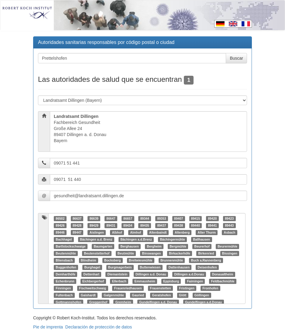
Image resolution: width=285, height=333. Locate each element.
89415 (195, 218)
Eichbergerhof (93, 281)
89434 (127, 225)
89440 (195, 225)
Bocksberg (112, 260)
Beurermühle (227, 246)
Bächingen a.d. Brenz (96, 239)
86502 (60, 218)
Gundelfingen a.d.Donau (203, 302)
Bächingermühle (172, 239)
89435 (144, 225)
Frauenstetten (160, 288)
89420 (212, 218)
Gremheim (123, 302)
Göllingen (201, 295)
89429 (94, 225)
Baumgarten (103, 246)
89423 (229, 218)
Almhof (135, 232)
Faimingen (195, 281)
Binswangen (151, 253)
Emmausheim (144, 281)
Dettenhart (92, 274)
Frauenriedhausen (128, 288)
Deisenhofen (207, 267)
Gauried (138, 295)
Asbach (229, 232)
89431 (110, 225)
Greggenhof (98, 302)
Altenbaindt (158, 232)
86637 (77, 218)
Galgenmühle (114, 295)
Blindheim (88, 260)
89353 (161, 218)
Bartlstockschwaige (71, 246)
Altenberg (182, 232)
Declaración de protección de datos (98, 327)
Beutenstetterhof (96, 253)
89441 (212, 225)
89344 (144, 218)
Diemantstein (118, 274)
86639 (94, 218)
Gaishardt (88, 295)
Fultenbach (64, 295)
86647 (110, 218)
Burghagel (92, 267)
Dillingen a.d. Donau (151, 274)
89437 (161, 225)
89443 (229, 225)
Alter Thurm (207, 232)
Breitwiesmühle (141, 260)
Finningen (63, 288)
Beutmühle (126, 253)
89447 (77, 232)
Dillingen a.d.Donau (189, 274)
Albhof (117, 232)
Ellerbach (119, 281)
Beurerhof (202, 246)
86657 (127, 218)
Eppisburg (171, 281)
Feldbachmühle (223, 281)
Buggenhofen (66, 267)
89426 (60, 225)
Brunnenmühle (171, 260)
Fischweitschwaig (92, 288)
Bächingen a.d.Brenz (136, 239)
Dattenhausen (179, 267)
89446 (60, 232)
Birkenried (206, 253)
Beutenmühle (66, 253)
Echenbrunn (65, 281)
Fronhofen (210, 288)
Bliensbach (64, 260)
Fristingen (186, 288)
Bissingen (229, 253)
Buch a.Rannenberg (206, 260)
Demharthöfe (65, 274)
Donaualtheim (222, 274)
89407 (178, 218)
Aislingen (97, 232)
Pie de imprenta (48, 327)
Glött (183, 295)
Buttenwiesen (150, 267)
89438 (178, 225)
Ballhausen (201, 239)
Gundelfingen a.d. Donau (158, 302)
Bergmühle (178, 246)
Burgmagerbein (120, 267)
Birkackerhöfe (179, 253)
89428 (77, 225)
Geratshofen (161, 295)
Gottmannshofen (68, 302)
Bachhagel (64, 239)
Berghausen (129, 246)
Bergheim (154, 246)
